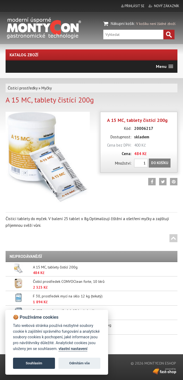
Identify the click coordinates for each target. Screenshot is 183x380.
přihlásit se (134, 6)
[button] (164, 66)
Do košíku (159, 163)
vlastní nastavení (72, 349)
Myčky (46, 88)
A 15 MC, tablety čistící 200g (55, 267)
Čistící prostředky (22, 88)
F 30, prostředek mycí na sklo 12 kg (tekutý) (68, 296)
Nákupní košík (122, 23)
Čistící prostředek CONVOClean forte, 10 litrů (69, 281)
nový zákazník (166, 6)
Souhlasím (34, 363)
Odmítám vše (79, 363)
